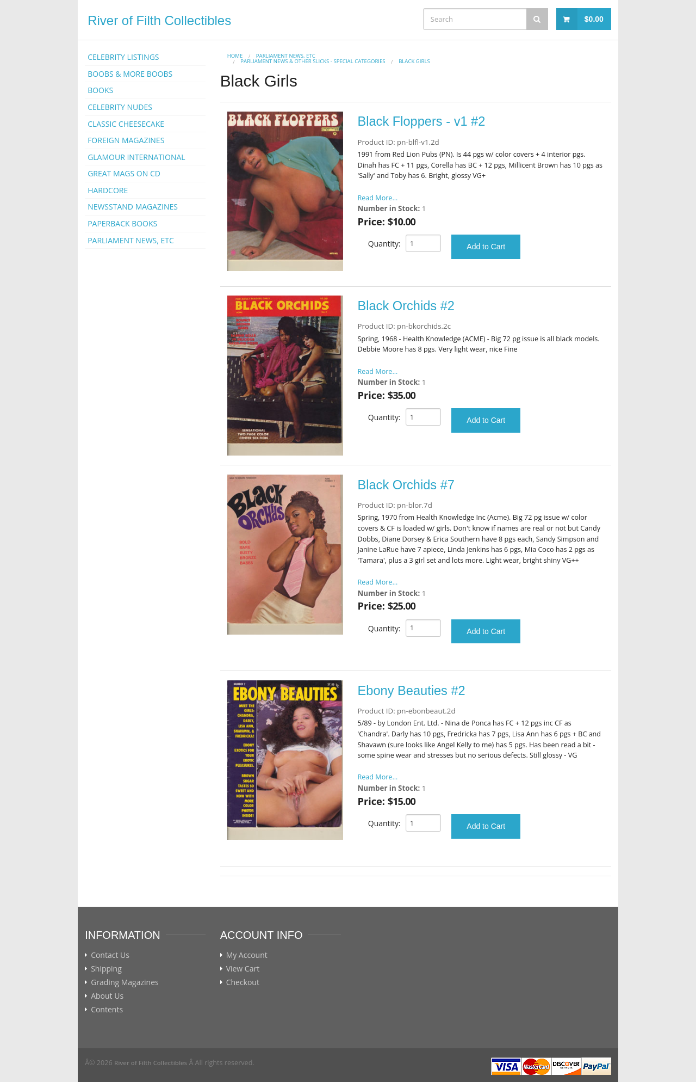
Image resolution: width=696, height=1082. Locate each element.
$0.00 (594, 19)
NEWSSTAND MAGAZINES (133, 206)
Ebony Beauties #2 (411, 691)
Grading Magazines (125, 982)
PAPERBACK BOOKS (122, 223)
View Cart (243, 969)
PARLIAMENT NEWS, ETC (131, 240)
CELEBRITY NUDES (120, 107)
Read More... (378, 197)
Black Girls (414, 61)
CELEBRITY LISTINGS (123, 57)
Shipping (106, 969)
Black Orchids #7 (406, 485)
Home (235, 55)
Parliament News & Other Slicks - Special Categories (312, 61)
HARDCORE (108, 190)
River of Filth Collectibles (159, 20)
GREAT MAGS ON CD (124, 173)
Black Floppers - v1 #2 (422, 121)
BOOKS (100, 90)
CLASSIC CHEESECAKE (126, 124)
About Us (107, 996)
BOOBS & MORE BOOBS (130, 74)
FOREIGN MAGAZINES (126, 140)
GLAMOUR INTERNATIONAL (136, 157)
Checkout (242, 982)
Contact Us (110, 955)
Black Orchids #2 (406, 306)
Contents (107, 1010)
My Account (247, 955)
